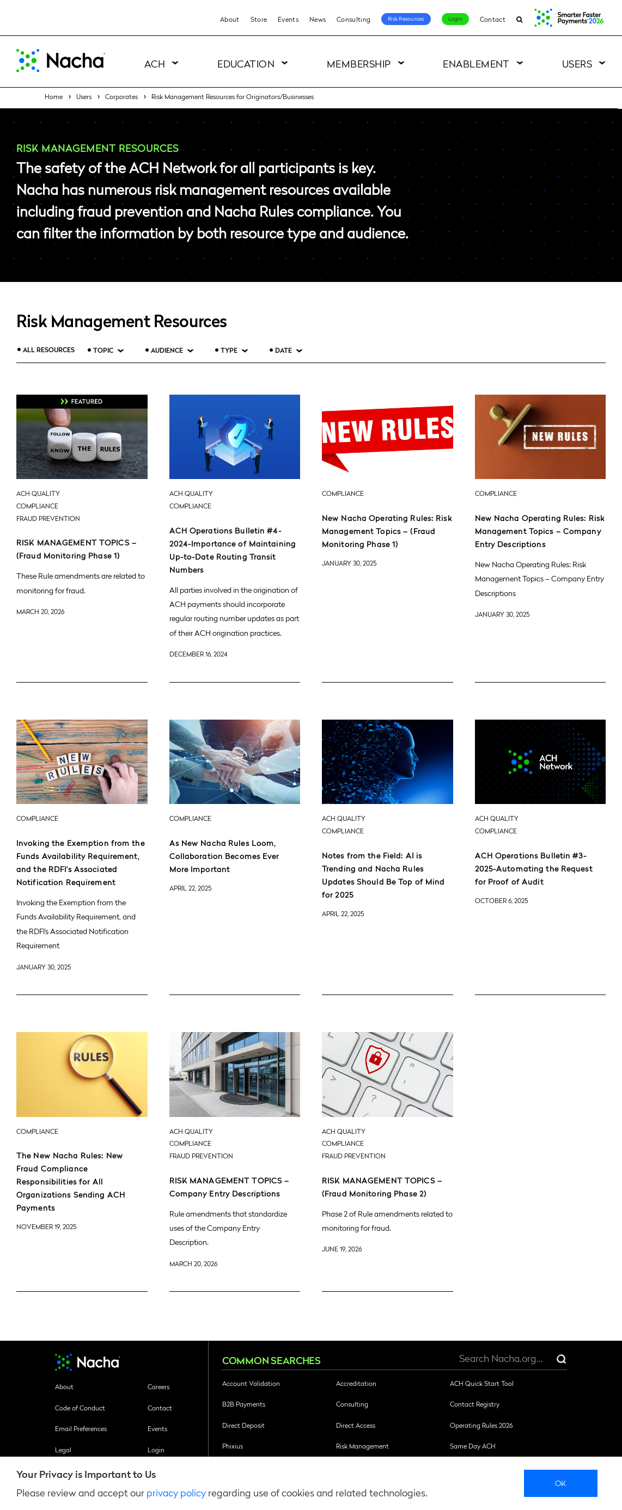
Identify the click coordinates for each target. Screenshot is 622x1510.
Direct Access (355, 1425)
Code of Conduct (80, 1407)
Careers (158, 1386)
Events (288, 19)
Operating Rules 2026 (481, 1425)
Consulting (353, 19)
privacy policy (176, 1492)
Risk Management (362, 1445)
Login (455, 18)
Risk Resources (406, 18)
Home (54, 96)
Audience (167, 350)
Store (259, 19)
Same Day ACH (473, 1445)
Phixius (232, 1445)
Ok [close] (560, 1483)
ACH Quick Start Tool (482, 1383)
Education (246, 63)
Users (577, 63)
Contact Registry (474, 1403)
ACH (154, 63)
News (317, 19)
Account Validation (251, 1383)
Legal (63, 1449)
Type (229, 350)
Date (283, 350)
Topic (103, 350)
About (230, 19)
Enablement (476, 63)
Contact (492, 19)
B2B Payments (243, 1403)
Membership (359, 63)
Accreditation (356, 1383)
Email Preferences (81, 1428)
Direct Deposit (243, 1425)
